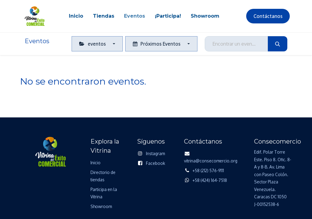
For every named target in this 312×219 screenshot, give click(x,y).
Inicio (95, 162)
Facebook (155, 163)
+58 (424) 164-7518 (210, 180)
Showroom (101, 206)
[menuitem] (76, 16)
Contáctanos (268, 16)
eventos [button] (93, 44)
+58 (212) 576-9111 (208, 170)
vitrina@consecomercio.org (210, 160)
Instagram (155, 153)
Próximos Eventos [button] (157, 44)
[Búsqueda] (277, 43)
